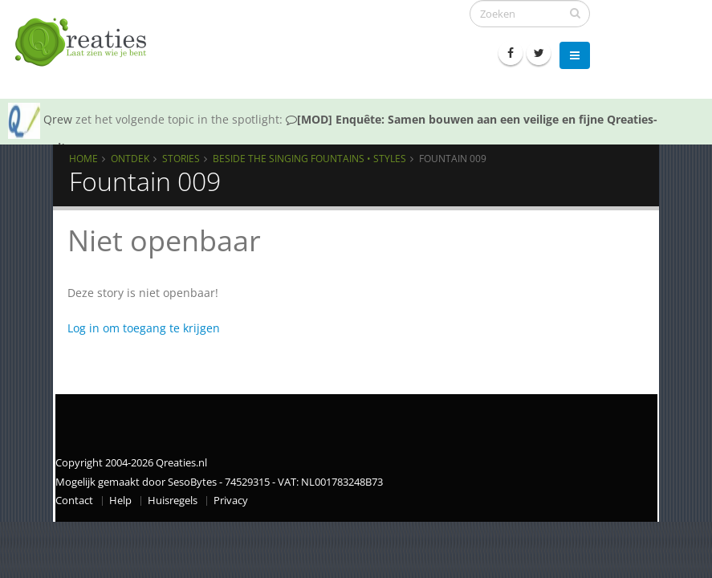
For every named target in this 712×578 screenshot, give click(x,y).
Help (120, 500)
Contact (74, 500)
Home (83, 158)
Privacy (231, 500)
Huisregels (172, 500)
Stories (181, 158)
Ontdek (130, 158)
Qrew (57, 119)
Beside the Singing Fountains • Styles (309, 158)
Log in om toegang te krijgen (143, 328)
